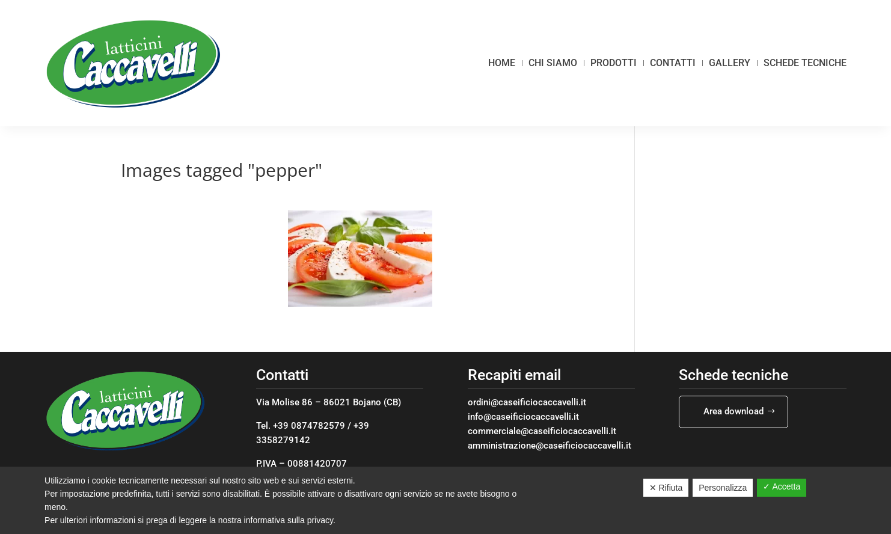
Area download (733, 411)
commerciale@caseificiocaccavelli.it (542, 431)
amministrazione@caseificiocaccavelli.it (549, 445)
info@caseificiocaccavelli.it (523, 416)
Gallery (729, 63)
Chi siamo (552, 63)
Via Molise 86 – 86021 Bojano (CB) (328, 402)
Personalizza (723, 488)
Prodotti (613, 63)
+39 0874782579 (309, 425)
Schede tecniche (805, 63)
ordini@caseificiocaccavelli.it (527, 402)
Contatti (673, 63)
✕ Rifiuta (666, 488)
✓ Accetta (781, 486)
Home (501, 63)
